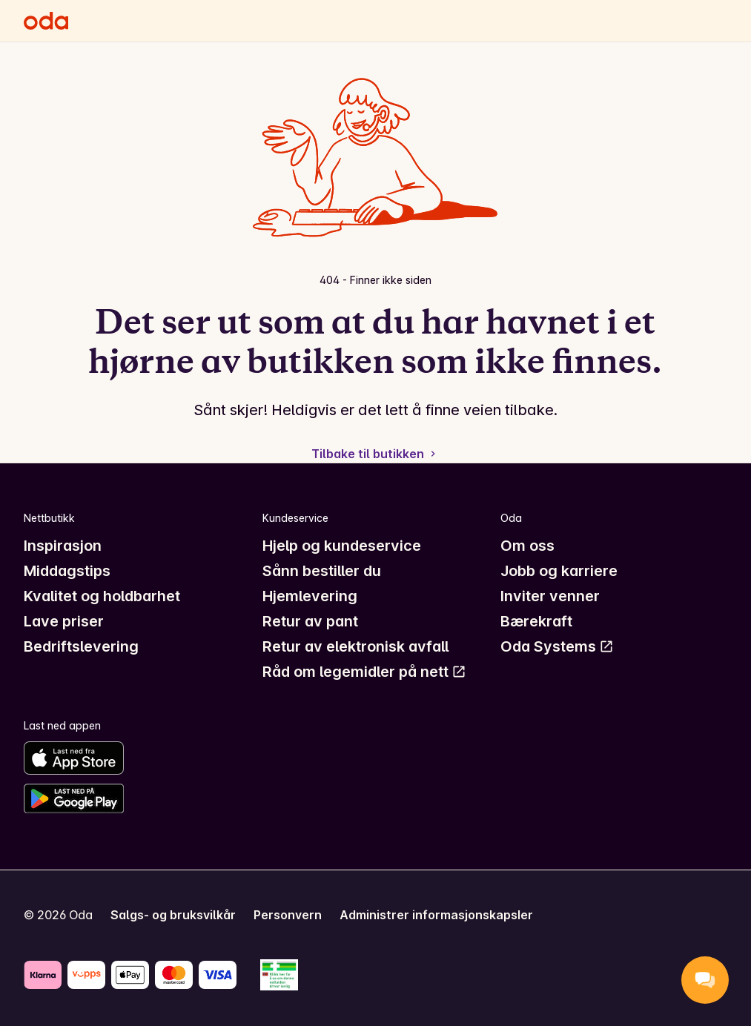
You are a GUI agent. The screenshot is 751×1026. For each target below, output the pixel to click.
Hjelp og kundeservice (341, 546)
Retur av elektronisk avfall (355, 646)
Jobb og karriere (559, 571)
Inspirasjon (63, 546)
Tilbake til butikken (375, 453)
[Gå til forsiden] (46, 21)
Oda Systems (557, 646)
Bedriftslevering (81, 646)
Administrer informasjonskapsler (436, 914)
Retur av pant (310, 621)
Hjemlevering (309, 596)
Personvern (288, 914)
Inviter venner (550, 596)
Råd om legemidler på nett (364, 672)
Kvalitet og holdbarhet (102, 596)
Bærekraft (536, 621)
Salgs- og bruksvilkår (173, 914)
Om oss (527, 546)
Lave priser (64, 621)
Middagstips (67, 571)
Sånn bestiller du (321, 571)
